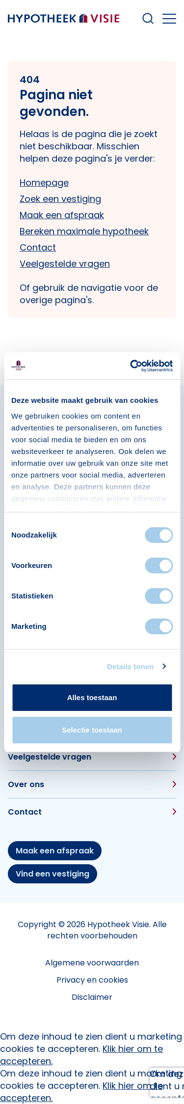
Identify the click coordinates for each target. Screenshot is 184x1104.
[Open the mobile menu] (169, 19)
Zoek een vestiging (60, 199)
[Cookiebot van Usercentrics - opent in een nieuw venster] (131, 366)
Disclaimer (92, 997)
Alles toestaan (92, 697)
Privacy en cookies (92, 980)
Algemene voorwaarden (92, 962)
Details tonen (130, 666)
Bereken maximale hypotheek (84, 231)
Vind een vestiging (52, 873)
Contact (38, 247)
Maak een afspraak (62, 215)
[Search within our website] (148, 18)
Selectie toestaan (92, 730)
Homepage (44, 182)
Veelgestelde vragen (65, 263)
